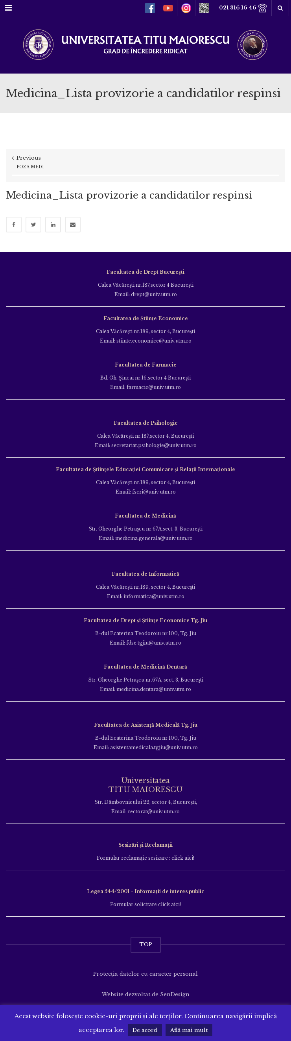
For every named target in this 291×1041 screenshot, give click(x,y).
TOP (145, 944)
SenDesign (175, 994)
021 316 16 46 (243, 8)
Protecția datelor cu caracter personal (145, 974)
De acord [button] (145, 1030)
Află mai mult (189, 1030)
